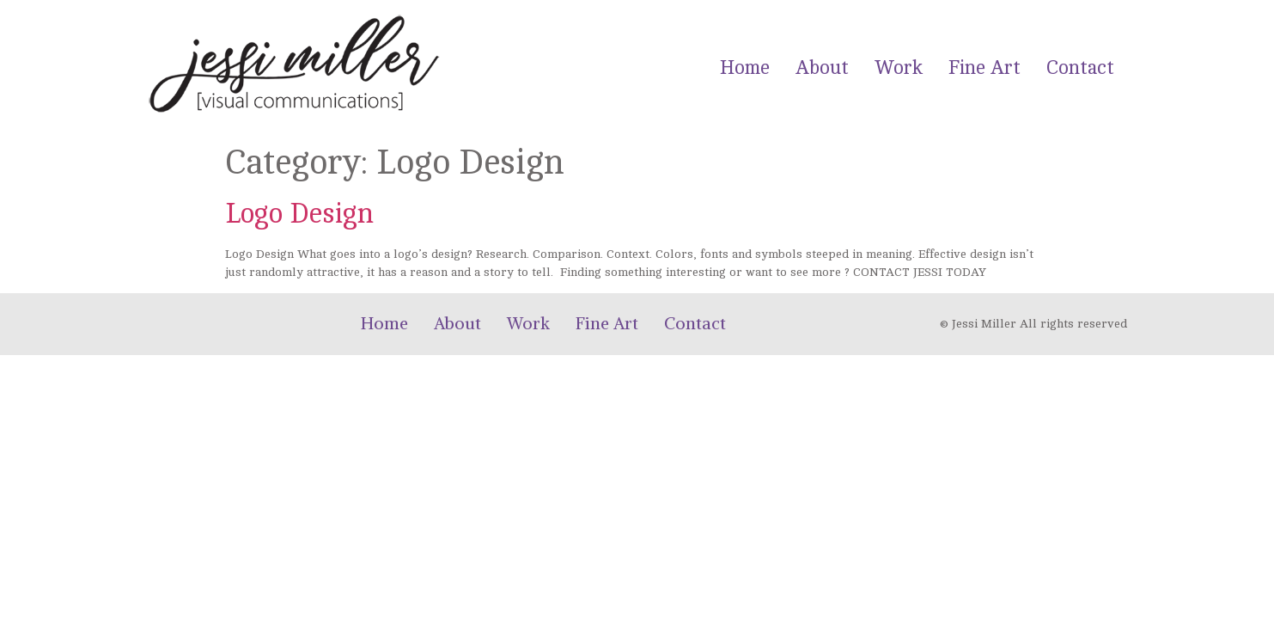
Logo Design (299, 214)
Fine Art (984, 67)
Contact (1080, 67)
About (822, 67)
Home (745, 67)
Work (899, 67)
